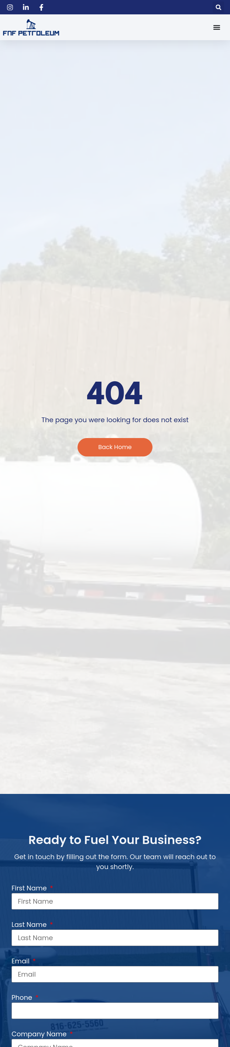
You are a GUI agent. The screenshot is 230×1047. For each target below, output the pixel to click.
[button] (218, 7)
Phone (22, 997)
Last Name (29, 924)
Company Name (39, 1034)
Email (21, 961)
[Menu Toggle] (216, 27)
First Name (29, 888)
